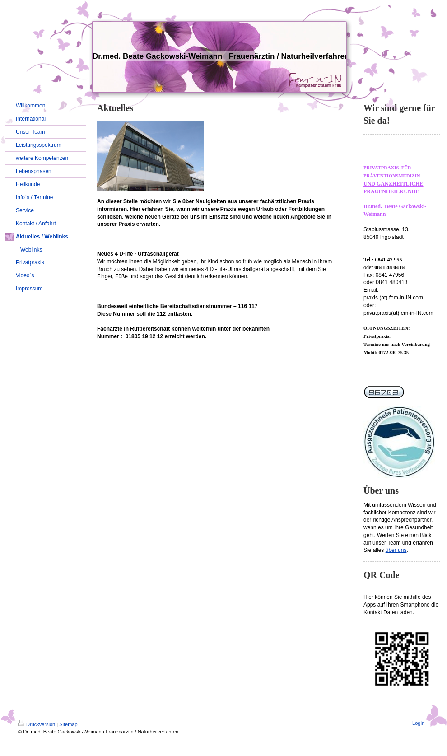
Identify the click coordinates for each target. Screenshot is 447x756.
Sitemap (68, 724)
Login (418, 723)
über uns (396, 550)
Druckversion (36, 724)
